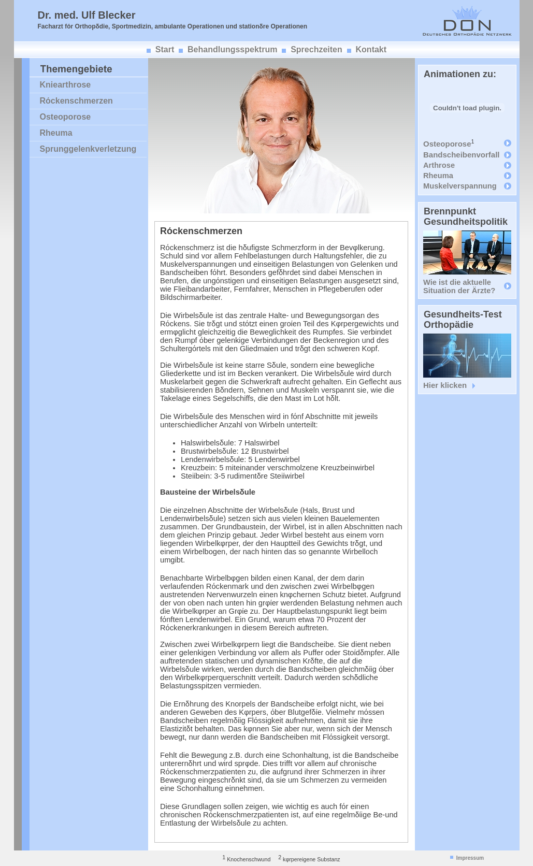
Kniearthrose (65, 84)
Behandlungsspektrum (232, 49)
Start (164, 49)
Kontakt (371, 49)
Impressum (470, 858)
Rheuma (56, 132)
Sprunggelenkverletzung (88, 149)
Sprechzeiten (316, 49)
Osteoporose (65, 116)
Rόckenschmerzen (76, 100)
